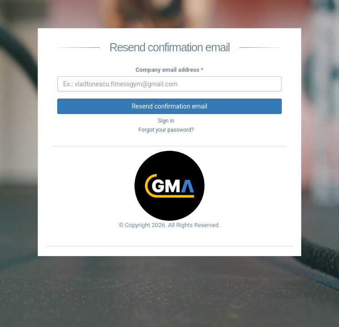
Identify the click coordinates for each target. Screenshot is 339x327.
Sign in (166, 121)
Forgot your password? (166, 130)
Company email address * (169, 69)
